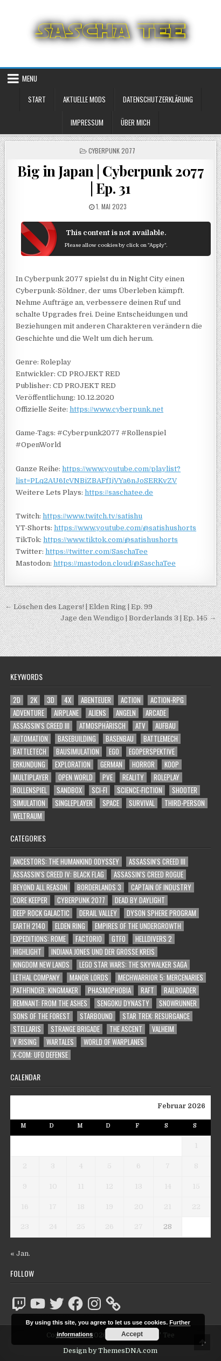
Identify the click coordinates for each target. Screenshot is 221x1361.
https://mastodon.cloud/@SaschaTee (114, 563)
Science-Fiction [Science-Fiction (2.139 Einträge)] (139, 790)
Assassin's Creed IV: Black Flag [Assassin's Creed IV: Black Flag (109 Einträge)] (58, 874)
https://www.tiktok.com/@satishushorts (110, 540)
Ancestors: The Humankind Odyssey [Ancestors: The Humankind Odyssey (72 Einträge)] (66, 862)
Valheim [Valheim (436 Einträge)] (163, 1029)
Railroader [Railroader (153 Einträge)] (180, 990)
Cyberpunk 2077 (111, 150)
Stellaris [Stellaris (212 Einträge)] (27, 1029)
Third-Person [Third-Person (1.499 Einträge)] (184, 803)
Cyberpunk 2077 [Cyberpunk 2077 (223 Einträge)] (81, 900)
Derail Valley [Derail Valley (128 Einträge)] (98, 913)
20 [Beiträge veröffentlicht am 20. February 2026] (138, 1207)
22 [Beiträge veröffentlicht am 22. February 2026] (196, 1207)
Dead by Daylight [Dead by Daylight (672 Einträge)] (140, 900)
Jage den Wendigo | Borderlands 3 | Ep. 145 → (138, 618)
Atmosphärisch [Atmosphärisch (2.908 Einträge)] (102, 726)
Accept (132, 1334)
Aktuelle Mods (84, 99)
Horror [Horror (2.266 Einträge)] (143, 764)
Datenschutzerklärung (158, 99)
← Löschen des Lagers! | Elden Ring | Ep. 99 (79, 607)
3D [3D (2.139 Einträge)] (50, 700)
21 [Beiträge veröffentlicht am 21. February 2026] (167, 1207)
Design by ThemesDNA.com (110, 1351)
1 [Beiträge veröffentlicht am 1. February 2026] (196, 1146)
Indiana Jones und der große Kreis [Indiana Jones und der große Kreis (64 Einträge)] (103, 952)
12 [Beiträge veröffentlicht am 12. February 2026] (109, 1186)
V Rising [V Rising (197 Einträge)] (25, 1042)
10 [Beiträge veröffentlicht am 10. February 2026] (53, 1186)
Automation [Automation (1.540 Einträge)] (30, 739)
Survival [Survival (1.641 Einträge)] (142, 803)
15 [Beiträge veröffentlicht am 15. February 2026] (196, 1186)
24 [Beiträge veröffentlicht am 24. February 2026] (53, 1227)
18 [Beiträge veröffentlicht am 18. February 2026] (81, 1207)
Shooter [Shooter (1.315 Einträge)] (184, 790)
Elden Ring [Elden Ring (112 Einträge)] (70, 926)
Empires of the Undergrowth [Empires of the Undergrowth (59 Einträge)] (138, 926)
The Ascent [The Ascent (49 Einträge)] (125, 1029)
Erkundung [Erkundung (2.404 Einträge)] (29, 764)
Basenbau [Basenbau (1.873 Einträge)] (120, 739)
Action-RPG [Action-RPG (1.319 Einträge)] (167, 700)
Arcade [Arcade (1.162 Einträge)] (156, 713)
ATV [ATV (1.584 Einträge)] (140, 726)
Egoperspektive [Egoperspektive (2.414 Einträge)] (152, 752)
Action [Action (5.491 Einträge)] (131, 700)
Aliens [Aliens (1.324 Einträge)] (97, 713)
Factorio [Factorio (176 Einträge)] (88, 939)
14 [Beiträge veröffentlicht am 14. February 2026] (167, 1186)
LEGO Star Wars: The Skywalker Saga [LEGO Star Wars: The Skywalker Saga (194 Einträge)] (133, 965)
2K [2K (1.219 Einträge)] (33, 700)
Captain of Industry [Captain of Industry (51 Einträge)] (161, 887)
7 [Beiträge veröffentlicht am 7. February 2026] (167, 1166)
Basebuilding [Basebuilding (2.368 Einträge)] (77, 739)
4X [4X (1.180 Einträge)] (67, 700)
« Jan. (20, 1253)
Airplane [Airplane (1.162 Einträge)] (66, 713)
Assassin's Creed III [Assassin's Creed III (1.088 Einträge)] (41, 726)
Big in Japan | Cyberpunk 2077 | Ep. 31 (110, 179)
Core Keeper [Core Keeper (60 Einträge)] (30, 900)
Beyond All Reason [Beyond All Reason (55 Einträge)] (40, 887)
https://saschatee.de (119, 492)
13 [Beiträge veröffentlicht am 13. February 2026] (138, 1186)
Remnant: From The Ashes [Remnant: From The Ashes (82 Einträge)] (50, 1003)
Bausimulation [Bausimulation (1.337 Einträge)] (77, 752)
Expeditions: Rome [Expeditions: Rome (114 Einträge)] (39, 939)
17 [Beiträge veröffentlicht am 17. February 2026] (53, 1207)
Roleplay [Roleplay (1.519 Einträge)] (166, 777)
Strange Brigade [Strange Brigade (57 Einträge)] (75, 1029)
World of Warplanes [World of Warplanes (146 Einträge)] (114, 1042)
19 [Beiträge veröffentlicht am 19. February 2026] (109, 1207)
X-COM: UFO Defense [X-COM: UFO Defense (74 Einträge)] (40, 1055)
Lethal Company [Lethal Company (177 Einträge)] (36, 977)
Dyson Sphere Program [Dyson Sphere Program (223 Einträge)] (161, 913)
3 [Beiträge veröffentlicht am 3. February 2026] (53, 1166)
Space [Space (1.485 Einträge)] (110, 803)
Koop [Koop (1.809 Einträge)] (171, 764)
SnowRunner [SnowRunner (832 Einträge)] (178, 1003)
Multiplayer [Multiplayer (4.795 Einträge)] (31, 777)
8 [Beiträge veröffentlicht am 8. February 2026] (196, 1166)
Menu (29, 78)
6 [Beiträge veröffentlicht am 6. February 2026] (138, 1166)
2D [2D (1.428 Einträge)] (16, 700)
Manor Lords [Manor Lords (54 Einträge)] (89, 977)
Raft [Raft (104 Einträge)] (147, 990)
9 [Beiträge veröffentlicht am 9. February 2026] (25, 1186)
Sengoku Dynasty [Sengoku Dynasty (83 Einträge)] (123, 1003)
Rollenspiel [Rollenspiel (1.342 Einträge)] (30, 790)
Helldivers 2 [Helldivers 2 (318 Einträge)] (153, 939)
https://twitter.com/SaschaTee (96, 551)
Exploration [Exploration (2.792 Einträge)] (73, 764)
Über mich (135, 122)
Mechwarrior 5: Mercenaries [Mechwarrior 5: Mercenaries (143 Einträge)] (160, 977)
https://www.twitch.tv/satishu (92, 516)
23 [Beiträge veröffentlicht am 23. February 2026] (24, 1227)
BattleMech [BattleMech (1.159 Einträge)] (160, 739)
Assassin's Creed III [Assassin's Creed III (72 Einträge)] (157, 862)
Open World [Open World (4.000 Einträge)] (75, 777)
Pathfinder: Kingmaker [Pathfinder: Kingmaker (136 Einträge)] (45, 990)
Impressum (87, 122)
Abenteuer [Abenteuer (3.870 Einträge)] (96, 700)
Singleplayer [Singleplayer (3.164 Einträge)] (74, 803)
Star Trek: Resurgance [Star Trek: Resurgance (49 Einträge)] (156, 1016)
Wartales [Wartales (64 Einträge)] (60, 1042)
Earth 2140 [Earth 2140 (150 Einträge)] (29, 926)
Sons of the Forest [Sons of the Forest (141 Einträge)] (41, 1016)
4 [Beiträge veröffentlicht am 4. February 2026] (81, 1166)
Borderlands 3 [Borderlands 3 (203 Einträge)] (99, 887)
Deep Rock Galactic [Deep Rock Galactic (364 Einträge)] (41, 913)
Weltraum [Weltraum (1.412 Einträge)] (27, 816)
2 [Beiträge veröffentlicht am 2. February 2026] (25, 1166)
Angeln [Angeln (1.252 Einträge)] (126, 713)
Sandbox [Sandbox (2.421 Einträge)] (69, 790)
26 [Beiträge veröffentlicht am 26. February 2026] (109, 1227)
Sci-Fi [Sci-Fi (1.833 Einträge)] (99, 790)
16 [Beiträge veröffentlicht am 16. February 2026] (25, 1207)
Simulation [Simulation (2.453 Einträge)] (29, 803)
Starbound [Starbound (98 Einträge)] (96, 1016)
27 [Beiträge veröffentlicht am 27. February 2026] (138, 1227)
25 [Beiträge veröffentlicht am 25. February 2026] (81, 1227)
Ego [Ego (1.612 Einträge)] (114, 752)
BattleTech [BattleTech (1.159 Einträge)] (29, 752)
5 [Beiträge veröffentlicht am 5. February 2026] (109, 1166)
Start (37, 99)
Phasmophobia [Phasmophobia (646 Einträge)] (109, 990)
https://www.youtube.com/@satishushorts (125, 528)
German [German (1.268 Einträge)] (111, 764)
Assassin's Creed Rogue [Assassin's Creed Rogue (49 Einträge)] (148, 874)
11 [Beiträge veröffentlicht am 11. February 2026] (81, 1186)
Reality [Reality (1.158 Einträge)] (133, 777)
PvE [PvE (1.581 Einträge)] (107, 777)
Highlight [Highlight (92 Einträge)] (27, 952)
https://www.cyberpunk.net (116, 409)
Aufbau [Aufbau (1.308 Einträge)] (165, 726)
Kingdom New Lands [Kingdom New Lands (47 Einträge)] (41, 965)
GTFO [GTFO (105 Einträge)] (119, 939)
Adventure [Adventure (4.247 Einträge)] (28, 713)
